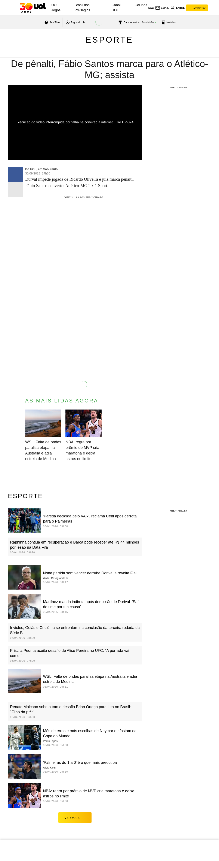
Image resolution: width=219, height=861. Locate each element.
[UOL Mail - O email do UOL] (162, 7)
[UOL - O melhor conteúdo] (32, 7)
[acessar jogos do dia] (75, 22)
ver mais (75, 817)
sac (151, 7)
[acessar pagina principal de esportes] (168, 22)
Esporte (109, 39)
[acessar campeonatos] (128, 22)
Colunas (141, 5)
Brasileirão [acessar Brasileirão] (148, 22)
